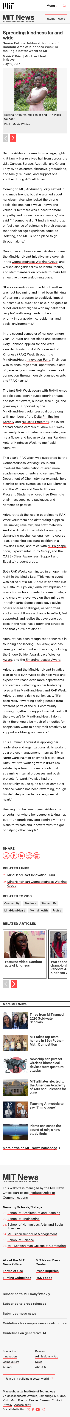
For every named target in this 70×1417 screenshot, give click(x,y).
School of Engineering (23, 1219)
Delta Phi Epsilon (46, 416)
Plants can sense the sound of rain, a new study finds (45, 1129)
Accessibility (22, 1405)
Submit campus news (19, 1313)
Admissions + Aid (46, 1356)
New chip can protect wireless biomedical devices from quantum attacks (46, 1064)
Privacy (7, 1405)
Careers (45, 1400)
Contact (57, 1400)
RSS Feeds (44, 1278)
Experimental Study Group (31, 551)
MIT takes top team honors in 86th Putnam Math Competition (47, 1040)
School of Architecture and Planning (33, 1213)
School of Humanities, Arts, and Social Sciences (35, 1226)
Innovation (10, 1356)
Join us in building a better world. (28, 1378)
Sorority (8, 422)
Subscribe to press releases (24, 1304)
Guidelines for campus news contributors (35, 1323)
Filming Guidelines (17, 1278)
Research (41, 1351)
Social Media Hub (14, 1409)
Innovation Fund (38, 359)
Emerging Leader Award (42, 660)
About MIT (42, 1367)
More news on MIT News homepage (30, 1148)
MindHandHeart (19, 256)
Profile (57, 910)
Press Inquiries (47, 1271)
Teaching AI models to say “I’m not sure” (47, 1106)
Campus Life (11, 1362)
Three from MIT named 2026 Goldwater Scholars (47, 1018)
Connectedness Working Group (34, 262)
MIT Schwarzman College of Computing (36, 1246)
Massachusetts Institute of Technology (29, 1391)
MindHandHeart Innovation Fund (31, 875)
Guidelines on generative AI (24, 1333)
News (38, 1362)
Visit (6, 1400)
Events (22, 1400)
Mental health (39, 910)
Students (30, 903)
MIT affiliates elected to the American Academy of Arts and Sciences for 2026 (48, 1087)
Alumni (7, 1367)
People (33, 1400)
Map (13, 1400)
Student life (48, 903)
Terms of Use (13, 1271)
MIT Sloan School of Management (32, 1234)
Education (9, 1351)
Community (12, 903)
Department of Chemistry (21, 478)
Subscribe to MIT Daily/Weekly (26, 1294)
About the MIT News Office (14, 1262)
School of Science (20, 1240)
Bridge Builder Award (23, 654)
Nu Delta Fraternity (35, 422)
